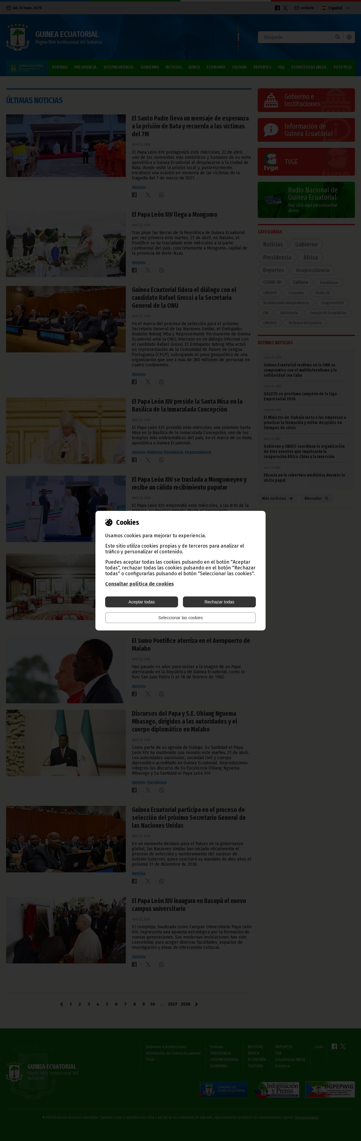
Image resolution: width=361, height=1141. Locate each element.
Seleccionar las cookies (180, 617)
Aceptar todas (142, 601)
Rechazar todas (219, 601)
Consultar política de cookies (139, 584)
